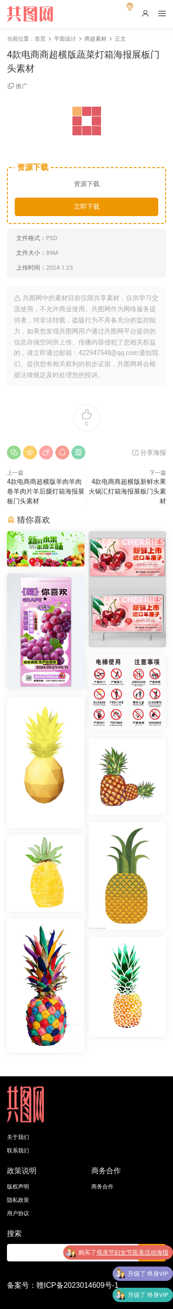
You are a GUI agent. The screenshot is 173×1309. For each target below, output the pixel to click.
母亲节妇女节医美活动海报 (132, 1252)
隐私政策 (18, 1200)
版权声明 (18, 1186)
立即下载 (87, 206)
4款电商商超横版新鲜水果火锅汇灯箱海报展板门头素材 (127, 491)
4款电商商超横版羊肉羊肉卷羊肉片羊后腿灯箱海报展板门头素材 (45, 491)
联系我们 (18, 1150)
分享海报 (148, 452)
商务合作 (102, 1186)
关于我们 (18, 1137)
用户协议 (18, 1213)
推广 (22, 86)
